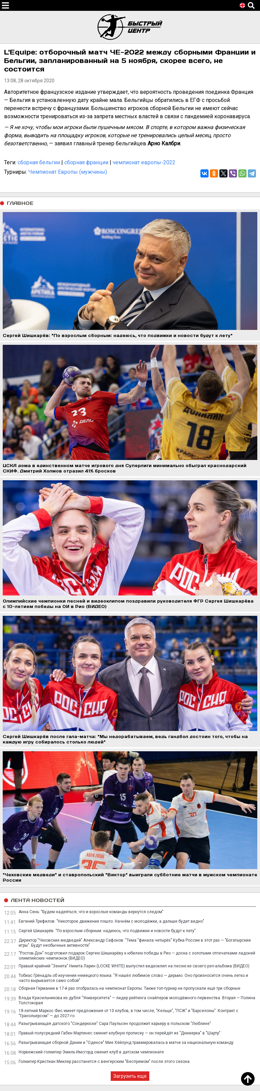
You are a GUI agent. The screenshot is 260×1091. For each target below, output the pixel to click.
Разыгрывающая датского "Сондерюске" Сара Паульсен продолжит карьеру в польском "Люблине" (115, 1023)
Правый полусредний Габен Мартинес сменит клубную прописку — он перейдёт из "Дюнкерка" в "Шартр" (119, 1033)
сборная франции (86, 162)
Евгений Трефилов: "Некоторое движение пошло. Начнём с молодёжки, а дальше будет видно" (111, 921)
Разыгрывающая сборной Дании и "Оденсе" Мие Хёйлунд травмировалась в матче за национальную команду (126, 1042)
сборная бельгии (39, 162)
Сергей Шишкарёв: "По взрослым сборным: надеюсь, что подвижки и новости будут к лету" (107, 930)
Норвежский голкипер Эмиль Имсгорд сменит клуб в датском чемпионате (91, 1052)
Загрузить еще (130, 1076)
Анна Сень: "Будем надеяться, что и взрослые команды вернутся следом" (91, 911)
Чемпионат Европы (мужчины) (67, 172)
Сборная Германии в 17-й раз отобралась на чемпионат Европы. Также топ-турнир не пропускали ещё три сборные (129, 988)
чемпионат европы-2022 (144, 162)
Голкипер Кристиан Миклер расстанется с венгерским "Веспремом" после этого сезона (104, 1061)
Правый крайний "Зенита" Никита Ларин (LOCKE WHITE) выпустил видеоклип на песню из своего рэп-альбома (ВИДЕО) (134, 966)
